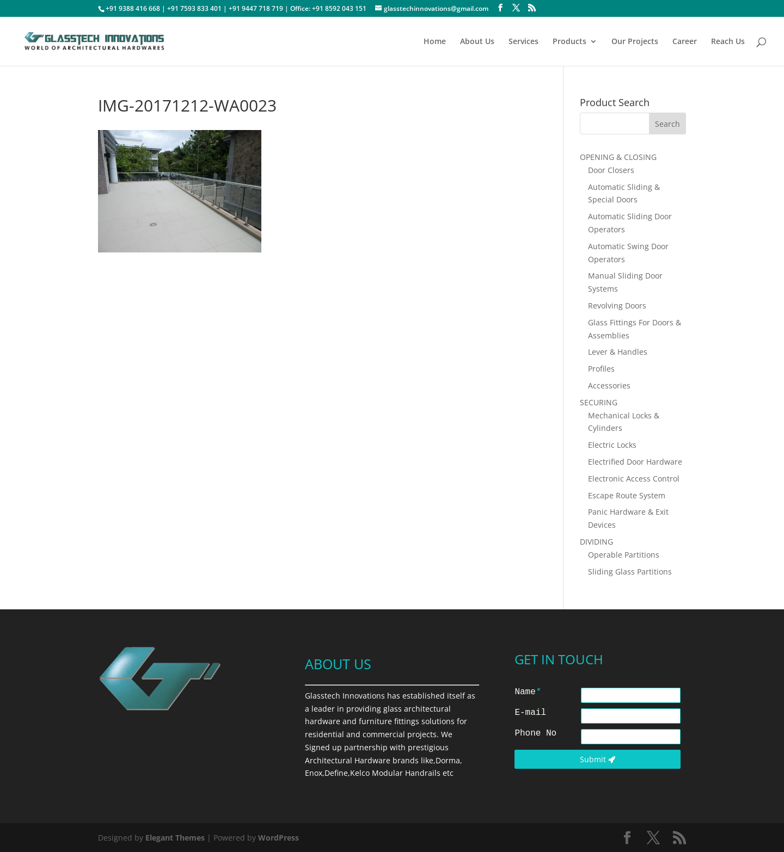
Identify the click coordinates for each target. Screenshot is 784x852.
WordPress (278, 837)
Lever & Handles (617, 352)
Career (684, 42)
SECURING (598, 402)
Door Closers (611, 170)
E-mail (530, 712)
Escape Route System (626, 495)
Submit (597, 759)
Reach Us (728, 42)
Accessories (609, 385)
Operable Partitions (623, 555)
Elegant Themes (175, 837)
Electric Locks (612, 445)
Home (435, 42)
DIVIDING (596, 541)
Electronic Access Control (633, 478)
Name (527, 692)
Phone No (535, 733)
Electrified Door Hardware (635, 461)
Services (523, 42)
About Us (477, 42)
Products (569, 42)
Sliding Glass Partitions (630, 571)
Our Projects (634, 42)
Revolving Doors (617, 305)
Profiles (601, 368)
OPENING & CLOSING (618, 157)
